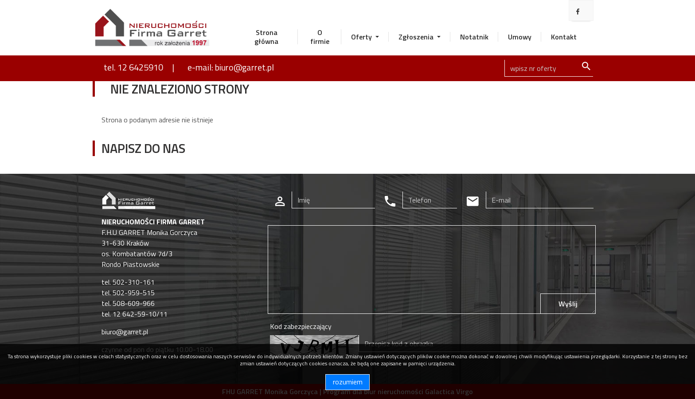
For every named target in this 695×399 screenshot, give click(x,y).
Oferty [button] (362, 36)
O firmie (319, 37)
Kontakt (564, 36)
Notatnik (474, 36)
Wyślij (568, 303)
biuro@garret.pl (125, 331)
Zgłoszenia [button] (416, 36)
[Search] (548, 68)
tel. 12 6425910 (133, 67)
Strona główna (266, 37)
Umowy (519, 36)
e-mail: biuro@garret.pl (230, 67)
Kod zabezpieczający (301, 326)
